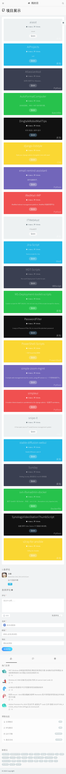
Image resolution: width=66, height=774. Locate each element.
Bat (56, 757)
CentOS (12, 757)
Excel (18, 757)
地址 (3, 639)
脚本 (36, 761)
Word (19, 761)
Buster (18, 764)
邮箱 (4, 630)
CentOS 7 (5, 757)
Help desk (6, 754)
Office (24, 761)
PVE (46, 761)
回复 (10, 584)
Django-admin (38, 757)
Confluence (48, 757)
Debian (24, 757)
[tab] (11, 658)
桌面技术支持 (15, 754)
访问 (33, 36)
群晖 (13, 761)
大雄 (9, 574)
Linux (30, 757)
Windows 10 (6, 761)
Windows (25, 754)
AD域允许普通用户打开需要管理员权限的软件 (26, 687)
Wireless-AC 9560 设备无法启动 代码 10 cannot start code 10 (31, 680)
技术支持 (51, 754)
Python (37, 754)
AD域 (61, 754)
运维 (31, 754)
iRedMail (5, 764)
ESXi (56, 761)
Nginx (51, 761)
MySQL (12, 764)
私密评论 (55, 615)
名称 (4, 621)
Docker (30, 761)
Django (43, 754)
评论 (4, 595)
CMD (41, 761)
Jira (57, 754)
